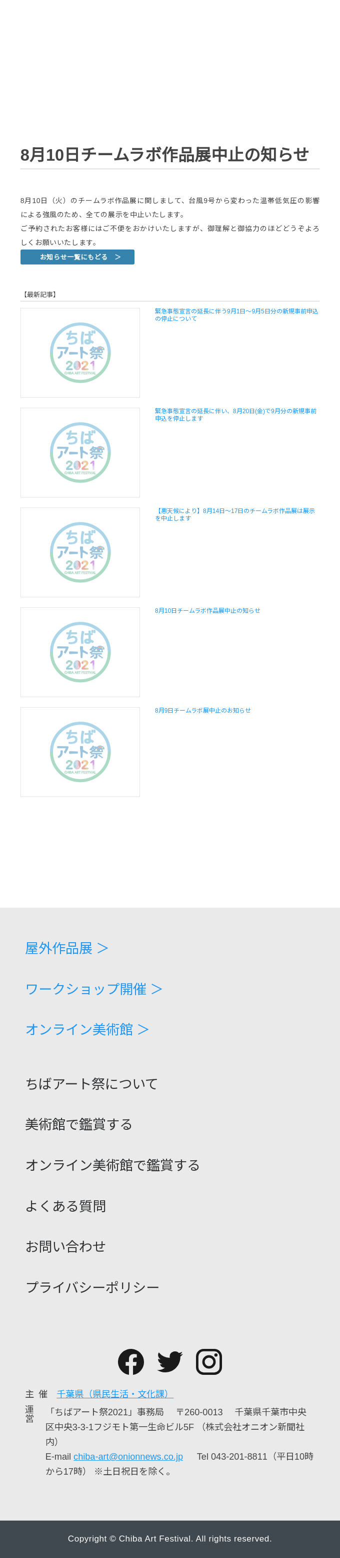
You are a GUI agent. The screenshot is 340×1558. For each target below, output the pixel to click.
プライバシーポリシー (92, 1288)
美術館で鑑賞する (79, 1124)
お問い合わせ (65, 1247)
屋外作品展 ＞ (67, 948)
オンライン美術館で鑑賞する (112, 1165)
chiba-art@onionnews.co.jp (128, 1457)
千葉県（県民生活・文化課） (115, 1394)
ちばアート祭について (91, 1084)
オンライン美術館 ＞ (87, 1030)
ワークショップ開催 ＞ (94, 989)
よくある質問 (65, 1206)
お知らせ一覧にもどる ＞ (81, 257)
